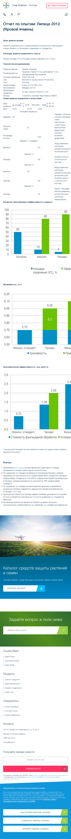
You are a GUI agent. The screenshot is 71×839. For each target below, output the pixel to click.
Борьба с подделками (13, 688)
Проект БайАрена (12, 707)
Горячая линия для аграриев (33, 736)
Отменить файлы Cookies (35, 820)
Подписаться (33, 769)
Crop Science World (12, 661)
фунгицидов (19, 468)
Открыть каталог (16, 588)
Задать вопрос (58, 5)
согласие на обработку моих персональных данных (50, 775)
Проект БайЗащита (12, 715)
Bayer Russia (10, 656)
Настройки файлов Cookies (35, 812)
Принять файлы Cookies (35, 829)
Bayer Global (9, 665)
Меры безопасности (12, 684)
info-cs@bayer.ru (9, 742)
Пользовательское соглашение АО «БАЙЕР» (19, 801)
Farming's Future (11, 711)
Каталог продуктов (12, 679)
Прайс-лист (9, 692)
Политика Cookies (49, 799)
